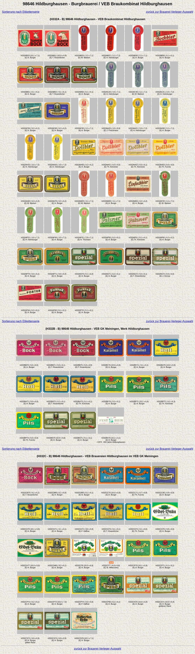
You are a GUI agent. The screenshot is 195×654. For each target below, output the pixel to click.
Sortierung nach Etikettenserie (20, 11)
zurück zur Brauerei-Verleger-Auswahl (169, 11)
